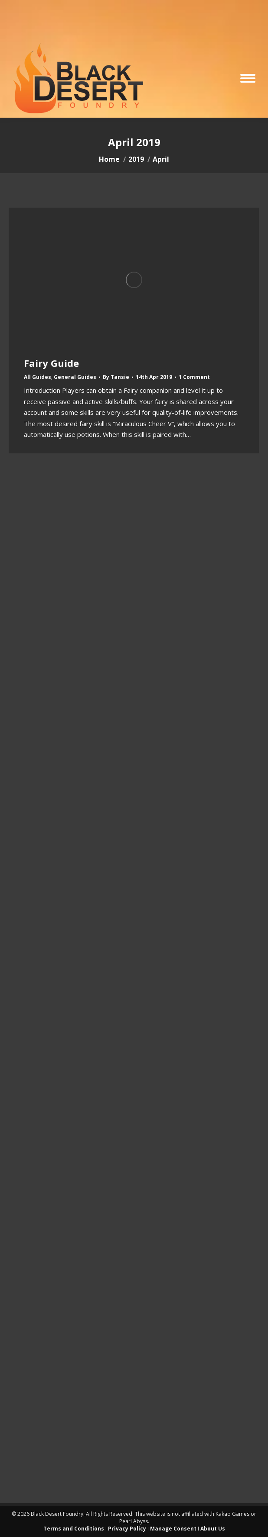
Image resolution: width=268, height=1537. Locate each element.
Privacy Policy (127, 1528)
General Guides (75, 377)
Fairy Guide (51, 362)
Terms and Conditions (73, 1528)
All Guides (37, 377)
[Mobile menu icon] (247, 78)
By (116, 377)
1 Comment (194, 377)
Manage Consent (173, 1528)
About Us (212, 1528)
